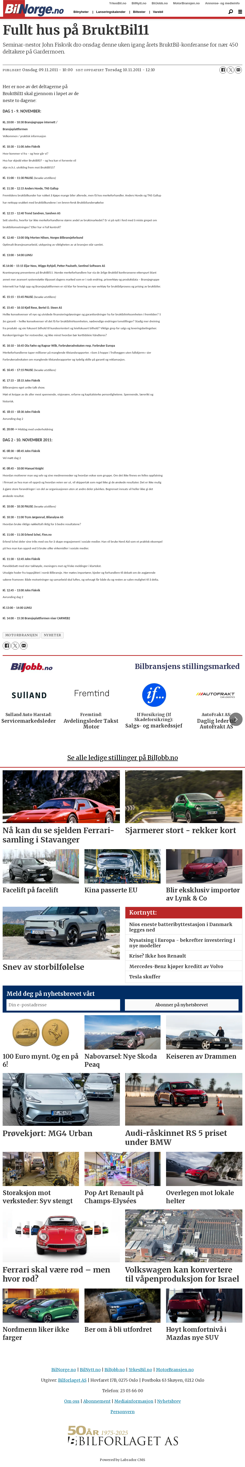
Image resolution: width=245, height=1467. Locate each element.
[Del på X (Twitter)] (230, 70)
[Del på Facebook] (223, 70)
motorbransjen (21, 635)
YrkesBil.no (117, 3)
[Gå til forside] (33, 8)
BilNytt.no (139, 3)
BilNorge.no (63, 1369)
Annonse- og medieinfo (222, 3)
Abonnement (97, 1401)
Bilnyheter (81, 12)
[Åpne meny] (240, 12)
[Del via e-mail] (238, 70)
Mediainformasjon (133, 1401)
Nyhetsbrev (169, 1401)
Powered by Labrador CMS (122, 1460)
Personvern (123, 1411)
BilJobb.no (160, 3)
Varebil (158, 12)
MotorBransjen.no (186, 3)
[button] (236, 719)
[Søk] (230, 12)
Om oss (71, 1401)
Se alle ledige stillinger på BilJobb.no (122, 758)
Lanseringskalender (111, 12)
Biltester (139, 12)
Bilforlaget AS (72, 1380)
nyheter (52, 635)
